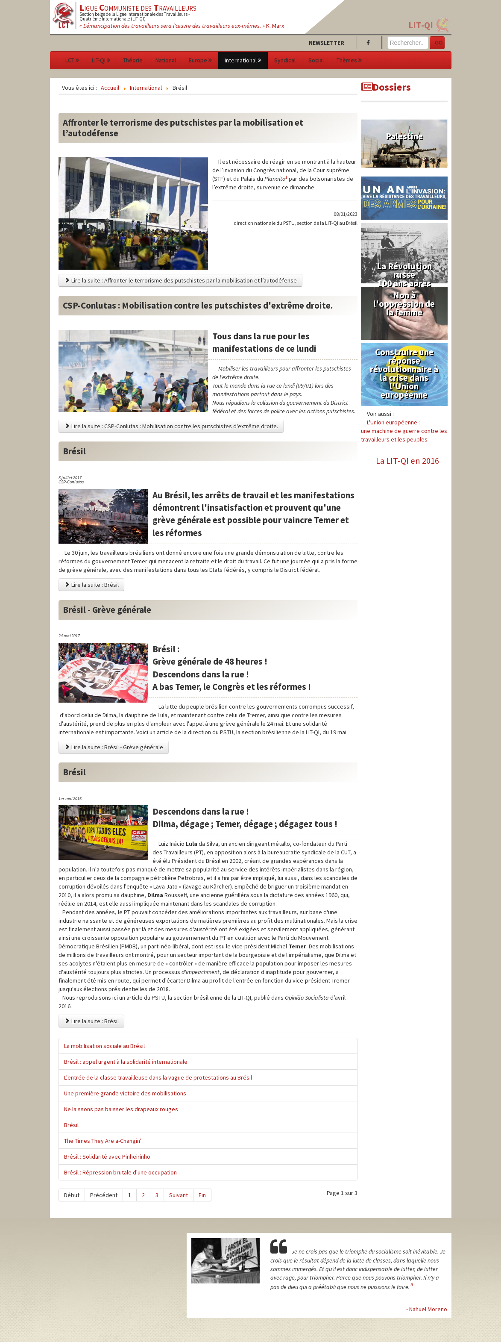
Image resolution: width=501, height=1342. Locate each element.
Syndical (285, 60)
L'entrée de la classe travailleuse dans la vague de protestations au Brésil (158, 1077)
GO (438, 42)
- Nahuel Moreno (426, 1309)
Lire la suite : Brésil (91, 585)
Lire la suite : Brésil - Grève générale (113, 747)
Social (316, 60)
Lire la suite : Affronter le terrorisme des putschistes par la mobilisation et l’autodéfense (180, 280)
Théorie (133, 60)
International (243, 60)
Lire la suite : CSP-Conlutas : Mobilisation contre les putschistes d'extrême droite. (171, 426)
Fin (202, 1195)
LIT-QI (420, 25)
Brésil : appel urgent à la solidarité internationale (126, 1061)
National (165, 60)
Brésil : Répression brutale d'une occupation (120, 1172)
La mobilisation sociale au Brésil (104, 1046)
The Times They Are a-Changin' (102, 1141)
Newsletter (326, 43)
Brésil (71, 1125)
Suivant (178, 1195)
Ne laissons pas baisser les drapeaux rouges (121, 1109)
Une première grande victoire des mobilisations (125, 1093)
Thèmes (349, 60)
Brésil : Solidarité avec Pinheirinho (107, 1156)
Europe (200, 60)
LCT (72, 60)
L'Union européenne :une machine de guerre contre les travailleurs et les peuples (404, 430)
